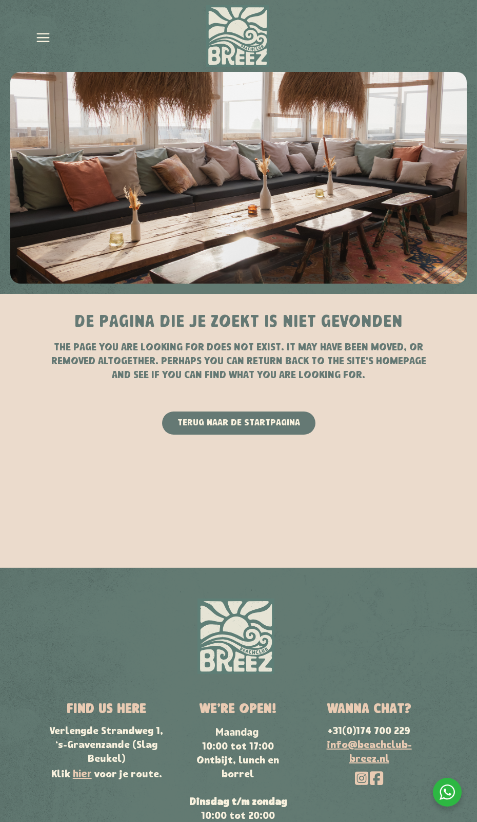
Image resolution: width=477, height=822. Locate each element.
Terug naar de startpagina (238, 423)
